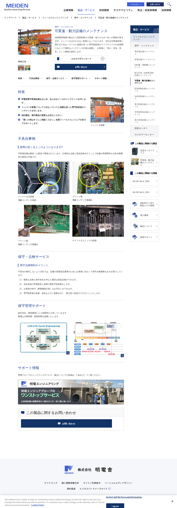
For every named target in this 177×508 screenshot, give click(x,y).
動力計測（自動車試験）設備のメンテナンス (145, 74)
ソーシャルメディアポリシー (119, 482)
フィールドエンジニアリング (144, 38)
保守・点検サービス (55, 78)
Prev (17, 43)
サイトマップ (50, 482)
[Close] (172, 502)
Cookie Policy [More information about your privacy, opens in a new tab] (37, 506)
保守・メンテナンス (144, 46)
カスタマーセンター (144, 134)
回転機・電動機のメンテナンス (145, 66)
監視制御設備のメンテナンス (145, 89)
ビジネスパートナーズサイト (94, 488)
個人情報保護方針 (70, 482)
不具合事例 (34, 78)
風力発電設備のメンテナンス (145, 121)
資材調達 (71, 488)
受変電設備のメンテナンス (145, 52)
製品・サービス (141, 29)
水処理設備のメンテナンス (145, 97)
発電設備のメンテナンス (145, 59)
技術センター (141, 128)
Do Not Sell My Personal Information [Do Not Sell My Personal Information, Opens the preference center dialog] (124, 498)
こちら (79, 375)
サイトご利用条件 (91, 482)
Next (51, 43)
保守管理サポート (79, 78)
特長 (20, 78)
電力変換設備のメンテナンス (145, 105)
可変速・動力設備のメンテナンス (145, 82)
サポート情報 (101, 78)
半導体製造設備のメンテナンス (145, 113)
